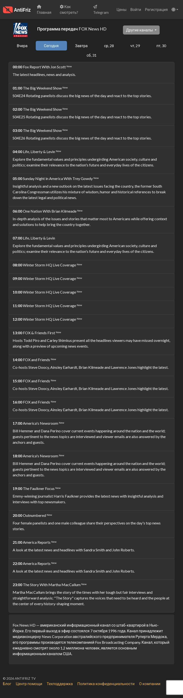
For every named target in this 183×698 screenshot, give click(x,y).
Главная (44, 10)
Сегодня (51, 45)
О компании (149, 683)
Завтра (81, 45)
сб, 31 (91, 55)
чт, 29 (135, 45)
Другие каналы (140, 30)
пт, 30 (161, 45)
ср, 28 (109, 45)
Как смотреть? (69, 9)
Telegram (101, 10)
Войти (135, 9)
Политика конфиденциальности (106, 683)
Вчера (22, 45)
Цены (122, 9)
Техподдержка (60, 683)
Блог (7, 683)
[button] (175, 9)
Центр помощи (29, 683)
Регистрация (156, 9)
